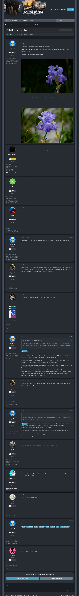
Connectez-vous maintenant (56, 578)
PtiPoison (12, 555)
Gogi (12, 502)
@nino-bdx (24, 351)
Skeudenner (12, 478)
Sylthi (12, 449)
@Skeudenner (30, 526)
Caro (12, 302)
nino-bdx (12, 272)
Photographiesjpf (12, 154)
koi (12, 186)
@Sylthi (36, 526)
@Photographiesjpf (65, 526)
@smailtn (53, 526)
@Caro (47, 526)
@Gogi (23, 526)
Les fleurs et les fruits (28, 34)
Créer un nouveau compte (22, 578)
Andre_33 (12, 34)
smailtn (12, 215)
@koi (58, 526)
